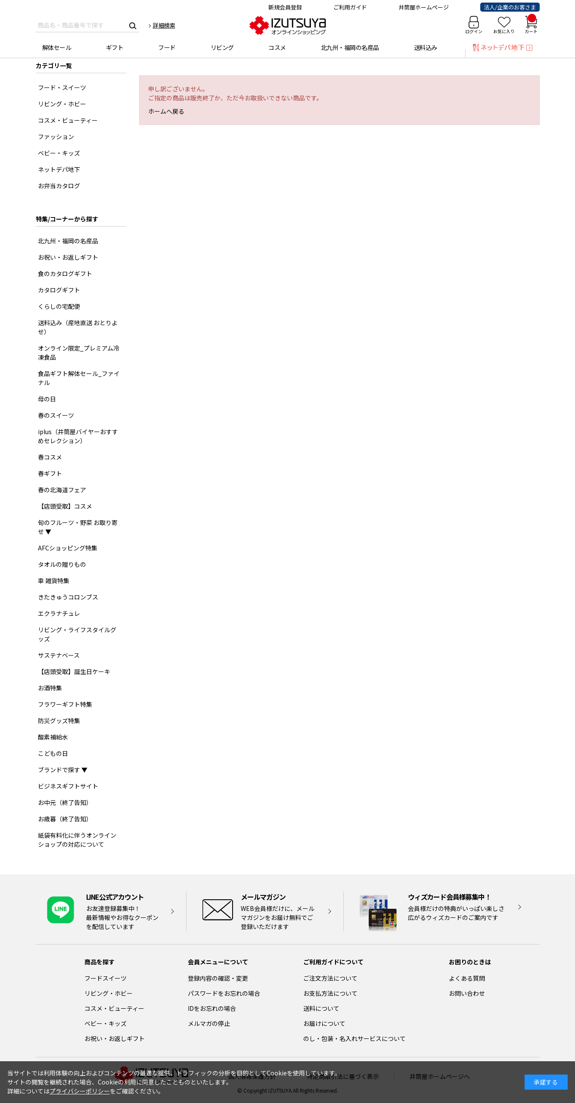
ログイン (473, 31)
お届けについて (324, 1023)
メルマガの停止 (209, 1023)
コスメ (277, 47)
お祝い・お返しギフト (114, 1038)
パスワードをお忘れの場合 (224, 993)
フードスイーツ (105, 978)
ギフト (115, 47)
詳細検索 (164, 25)
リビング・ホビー (108, 993)
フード (167, 47)
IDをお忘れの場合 (212, 1008)
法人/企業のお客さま (510, 7)
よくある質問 (467, 978)
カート (531, 25)
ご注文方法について (330, 978)
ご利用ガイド (350, 7)
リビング (222, 47)
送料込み (425, 47)
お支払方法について (330, 993)
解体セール (56, 47)
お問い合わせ (467, 993)
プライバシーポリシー (80, 1091)
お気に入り (504, 31)
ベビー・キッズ (105, 1023)
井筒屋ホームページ (423, 7)
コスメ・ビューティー (114, 1008)
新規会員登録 (285, 7)
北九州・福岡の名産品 (350, 47)
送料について (321, 1008)
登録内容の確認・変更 (218, 978)
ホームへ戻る (166, 111)
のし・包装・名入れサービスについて (354, 1038)
